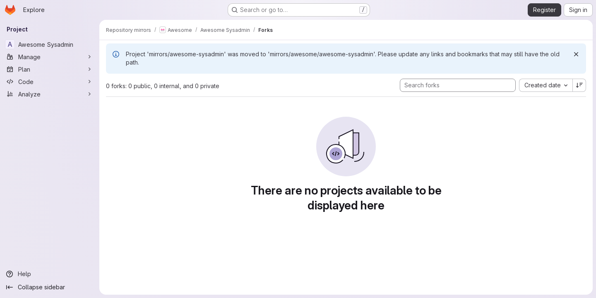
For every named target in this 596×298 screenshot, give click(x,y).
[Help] (49, 274)
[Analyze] (49, 94)
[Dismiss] (576, 54)
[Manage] (49, 56)
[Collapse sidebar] (49, 287)
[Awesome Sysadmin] (49, 44)
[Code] (49, 81)
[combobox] (545, 85)
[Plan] (49, 69)
